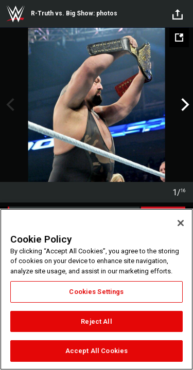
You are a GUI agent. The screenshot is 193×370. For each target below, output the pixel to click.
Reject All (96, 321)
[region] (96, 289)
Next (184, 104)
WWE (15, 14)
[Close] (180, 223)
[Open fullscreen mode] (179, 37)
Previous (9, 104)
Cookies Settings (96, 291)
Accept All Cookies (96, 351)
